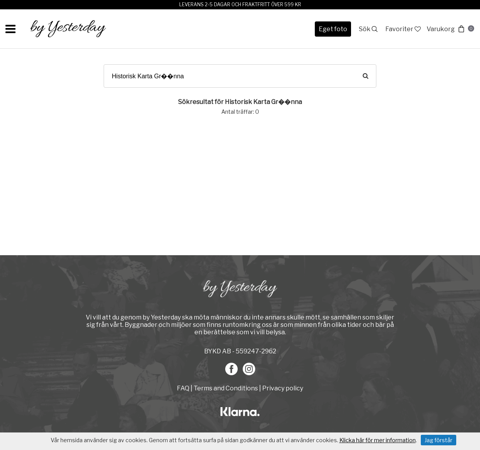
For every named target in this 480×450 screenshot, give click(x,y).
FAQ (184, 388)
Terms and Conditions (226, 388)
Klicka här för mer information (377, 440)
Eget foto (333, 29)
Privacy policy (282, 388)
